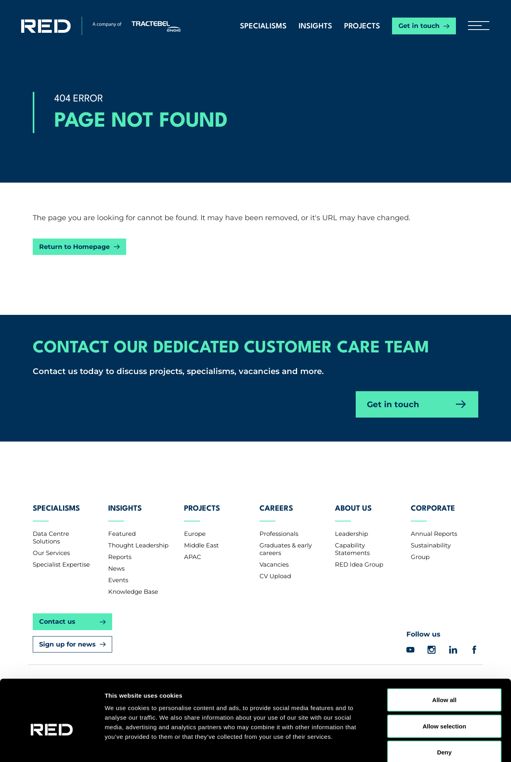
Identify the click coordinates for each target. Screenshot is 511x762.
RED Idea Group (359, 558)
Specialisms (263, 26)
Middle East (201, 539)
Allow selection (444, 683)
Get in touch (419, 26)
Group (420, 550)
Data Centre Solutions (51, 531)
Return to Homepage (74, 247)
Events (118, 573)
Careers (276, 503)
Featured (122, 527)
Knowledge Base (133, 585)
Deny (444, 709)
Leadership (351, 527)
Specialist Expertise (61, 558)
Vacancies (274, 558)
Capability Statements (352, 542)
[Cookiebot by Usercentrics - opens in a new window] (52, 746)
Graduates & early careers (285, 542)
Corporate (433, 503)
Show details (419, 746)
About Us (353, 503)
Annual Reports (434, 527)
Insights (315, 26)
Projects (362, 26)
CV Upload (275, 569)
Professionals (278, 527)
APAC (192, 550)
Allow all (444, 657)
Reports (119, 550)
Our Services (51, 546)
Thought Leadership (138, 539)
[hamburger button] (475, 26)
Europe (195, 527)
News (116, 562)
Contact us (57, 615)
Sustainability (431, 539)
